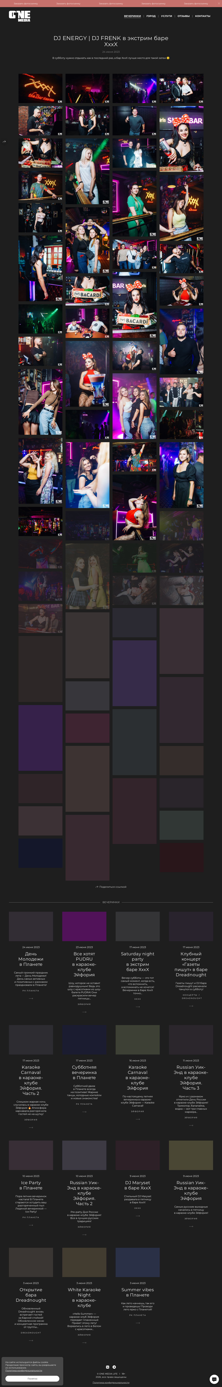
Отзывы (184, 16)
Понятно (32, 1378)
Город (151, 16)
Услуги (166, 16)
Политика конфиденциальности (23, 1370)
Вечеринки (132, 16)
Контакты (202, 16)
